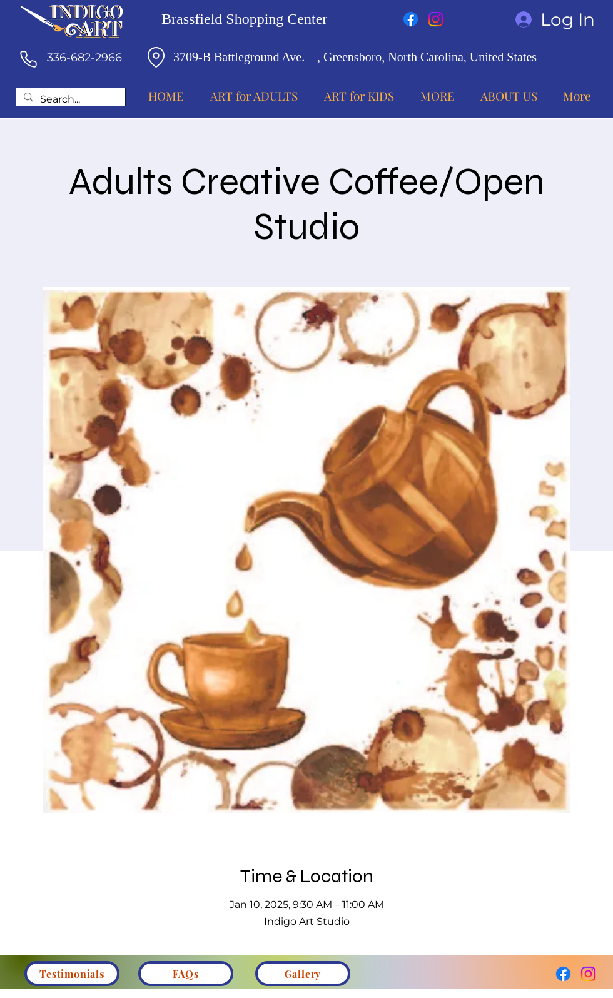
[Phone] (28, 58)
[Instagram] (435, 19)
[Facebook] (410, 19)
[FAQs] (185, 973)
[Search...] (69, 99)
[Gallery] (302, 973)
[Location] (155, 56)
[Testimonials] (71, 973)
